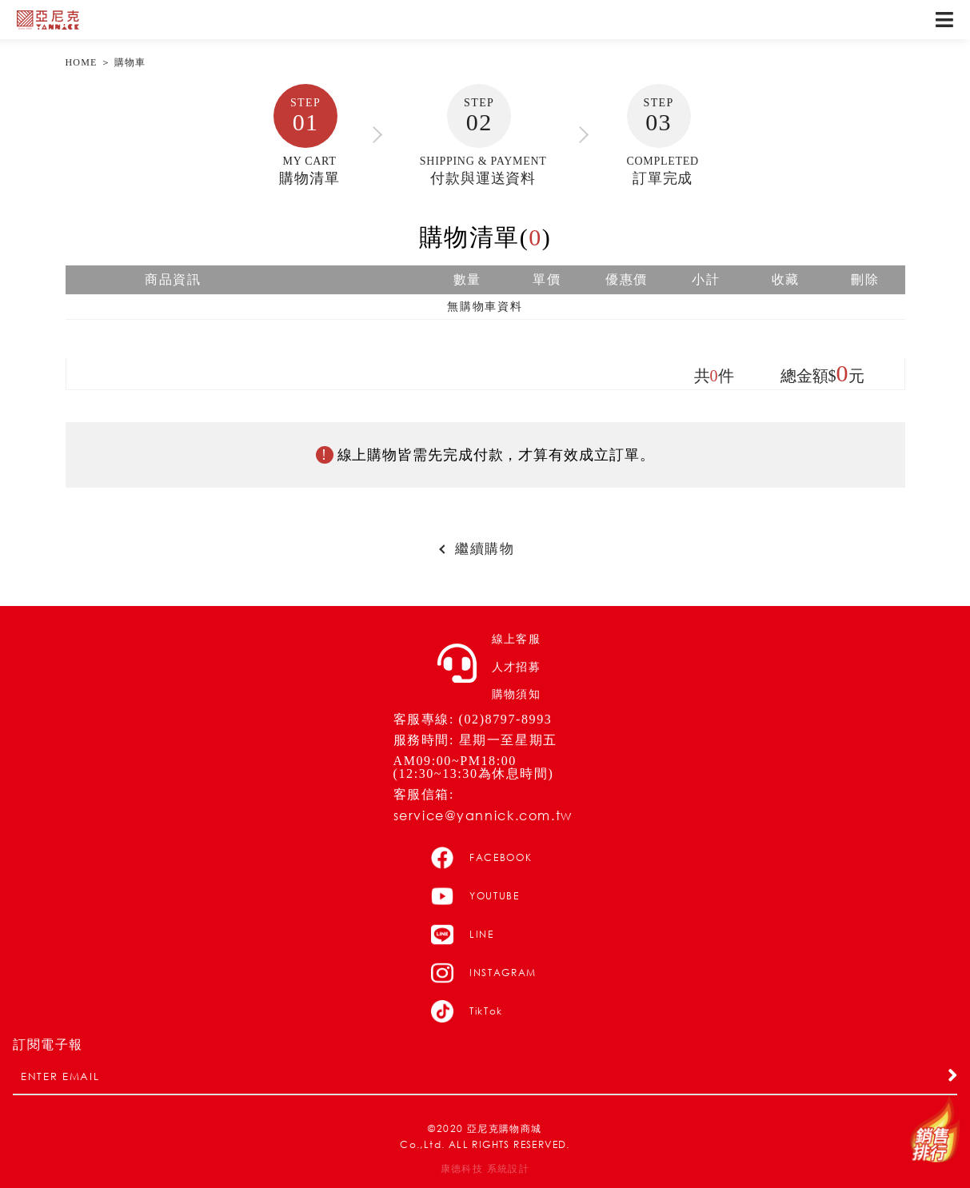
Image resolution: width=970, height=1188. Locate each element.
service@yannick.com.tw (483, 815)
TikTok (467, 1011)
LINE (462, 934)
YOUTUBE (475, 896)
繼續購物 (485, 549)
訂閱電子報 (48, 1045)
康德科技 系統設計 (485, 1168)
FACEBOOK (481, 858)
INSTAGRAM (484, 973)
